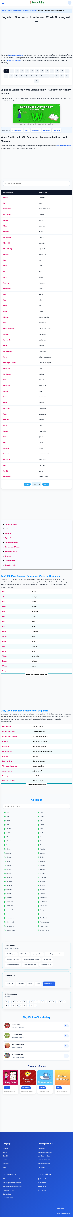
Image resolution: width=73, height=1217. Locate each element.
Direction (9, 881)
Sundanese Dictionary (29, 10)
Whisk (5, 340)
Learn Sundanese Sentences (36, 768)
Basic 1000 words (10, 539)
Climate (8, 853)
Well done (6, 363)
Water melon (7, 346)
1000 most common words (11, 1162)
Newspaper (10, 901)
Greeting (9, 873)
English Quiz (7, 1177)
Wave (5, 306)
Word (4, 272)
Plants (8, 832)
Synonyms (10, 967)
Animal (8, 836)
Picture (8, 877)
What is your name (9, 357)
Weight (5, 465)
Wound (5, 386)
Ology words (10, 905)
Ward (4, 374)
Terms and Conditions (63, 1197)
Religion (9, 869)
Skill (3, 630)
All (5, 71)
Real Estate (43, 901)
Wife (4, 317)
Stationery (43, 885)
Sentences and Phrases (11, 535)
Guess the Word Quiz (30, 948)
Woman (4, 649)
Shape (8, 820)
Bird (7, 808)
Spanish (5, 1139)
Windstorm (6, 249)
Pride (4, 615)
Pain (3, 605)
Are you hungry (7, 754)
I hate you (5, 725)
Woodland (6, 454)
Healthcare (43, 897)
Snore (4, 590)
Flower (42, 828)
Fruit (41, 812)
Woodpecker (7, 209)
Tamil (5, 1135)
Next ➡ (46, 478)
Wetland (5, 448)
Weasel (5, 192)
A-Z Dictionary (16, 124)
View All (5, 1151)
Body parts (9, 893)
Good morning (7, 710)
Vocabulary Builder (44, 1139)
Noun (38, 967)
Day (7, 796)
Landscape (9, 889)
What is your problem (9, 720)
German (5, 1132)
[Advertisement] (36, 39)
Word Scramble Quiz (13, 948)
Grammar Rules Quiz (13, 943)
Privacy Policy (60, 1191)
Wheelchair (7, 380)
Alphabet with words (10, 532)
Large (4, 624)
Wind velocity (7, 243)
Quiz (26, 124)
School (42, 836)
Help (3, 600)
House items (44, 909)
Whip (4, 437)
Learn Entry (6, 1202)
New (3, 585)
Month (8, 812)
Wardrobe (6, 403)
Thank (4, 639)
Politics (42, 865)
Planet (8, 824)
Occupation (44, 893)
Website (5, 425)
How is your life (7, 759)
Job (41, 796)
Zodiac (8, 828)
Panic (4, 634)
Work (4, 431)
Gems (42, 800)
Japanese (6, 1147)
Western (6, 226)
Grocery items (44, 913)
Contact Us (59, 1208)
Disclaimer (59, 1202)
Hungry (4, 654)
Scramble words (9, 549)
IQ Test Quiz (47, 943)
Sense (4, 620)
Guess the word (9, 546)
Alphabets (46, 124)
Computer (43, 861)
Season (42, 824)
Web (4, 266)
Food (41, 804)
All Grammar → (49, 967)
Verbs (30, 967)
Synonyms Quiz (37, 937)
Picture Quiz (24, 937)
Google (8, 848)
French (5, 1143)
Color (42, 808)
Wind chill (6, 237)
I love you (5, 730)
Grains (42, 840)
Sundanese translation (15, 55)
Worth (5, 420)
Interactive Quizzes (44, 1147)
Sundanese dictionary (63, 140)
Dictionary (41, 1151)
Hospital (43, 869)
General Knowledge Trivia (31, 943)
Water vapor (7, 232)
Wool (4, 254)
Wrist (4, 408)
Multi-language (11, 937)
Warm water (7, 334)
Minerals (9, 865)
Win (4, 460)
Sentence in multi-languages (12, 1170)
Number (42, 832)
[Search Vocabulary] (36, 178)
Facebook (42, 1162)
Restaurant (9, 897)
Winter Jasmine (8, 323)
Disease (42, 848)
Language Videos (8, 1173)
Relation (42, 877)
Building (42, 873)
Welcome (6, 351)
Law (7, 800)
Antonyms (21, 967)
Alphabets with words (45, 1135)
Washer (5, 391)
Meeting (9, 861)
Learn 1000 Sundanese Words (36, 658)
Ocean (8, 816)
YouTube (42, 1170)
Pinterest (42, 1173)
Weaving (6, 277)
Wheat (5, 220)
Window (5, 215)
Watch (5, 397)
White (5, 260)
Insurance (9, 885)
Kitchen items (10, 913)
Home (4, 10)
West (4, 289)
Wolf (4, 197)
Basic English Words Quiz (54, 937)
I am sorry (5, 739)
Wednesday (7, 283)
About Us (59, 1213)
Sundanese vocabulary (14, 60)
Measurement (10, 909)
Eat (3, 575)
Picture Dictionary (10, 518)
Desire (4, 644)
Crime (42, 820)
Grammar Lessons (44, 1143)
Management (44, 905)
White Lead (7, 471)
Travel (8, 844)
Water (5, 300)
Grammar (57, 124)
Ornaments (43, 889)
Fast (3, 595)
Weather (42, 853)
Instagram (42, 1166)
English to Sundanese (14, 10)
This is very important (9, 749)
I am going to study (8, 764)
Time (8, 804)
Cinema (42, 844)
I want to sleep (7, 744)
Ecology (42, 857)
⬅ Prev (27, 478)
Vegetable (43, 881)
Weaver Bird (7, 203)
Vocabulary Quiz (46, 948)
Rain (3, 610)
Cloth (42, 816)
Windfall (6, 311)
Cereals (8, 857)
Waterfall (6, 443)
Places (8, 840)
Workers (6, 414)
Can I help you (7, 734)
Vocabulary (35, 124)
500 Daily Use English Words (12, 1166)
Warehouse (7, 368)
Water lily (6, 329)
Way (4, 294)
